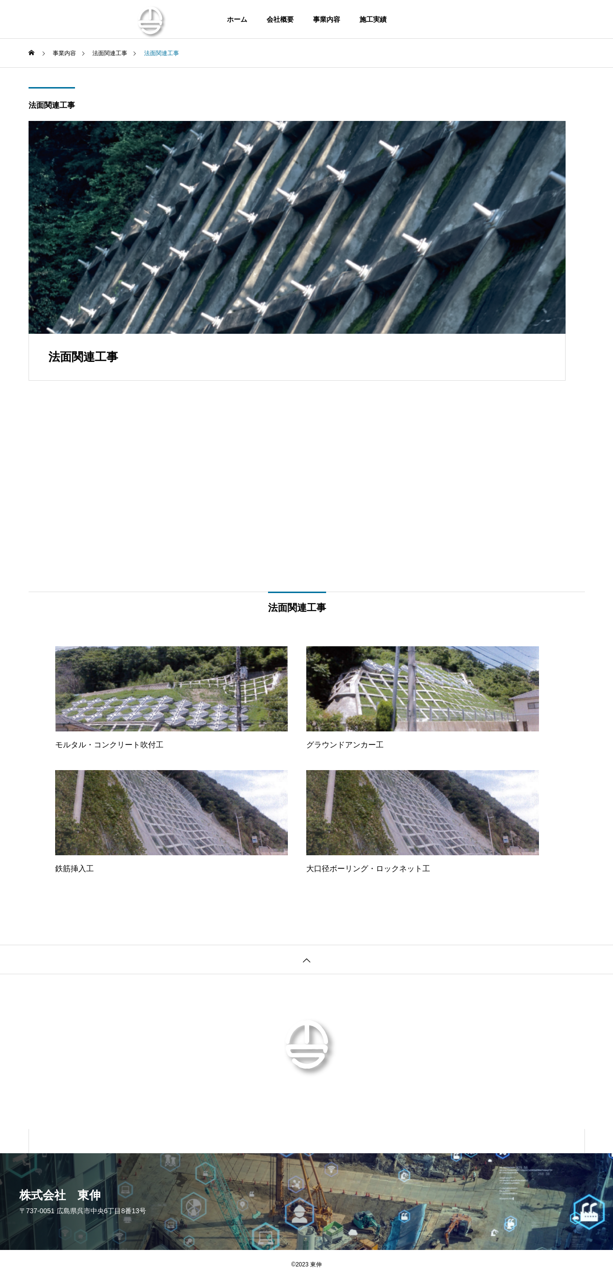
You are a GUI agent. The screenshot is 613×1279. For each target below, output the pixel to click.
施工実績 (373, 19)
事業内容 (326, 19)
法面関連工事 (52, 105)
